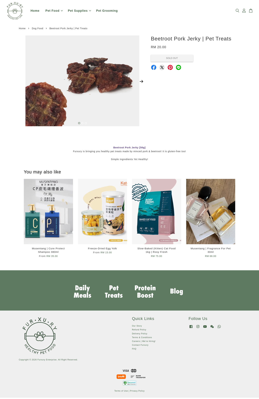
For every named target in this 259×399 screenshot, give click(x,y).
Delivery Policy (139, 335)
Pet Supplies (79, 11)
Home (35, 11)
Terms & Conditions (142, 339)
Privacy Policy (137, 392)
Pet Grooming (107, 11)
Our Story (137, 327)
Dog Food (37, 30)
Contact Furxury (140, 346)
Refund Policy (139, 331)
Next (141, 83)
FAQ (134, 350)
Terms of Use (121, 392)
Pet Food (54, 11)
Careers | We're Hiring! (144, 343)
